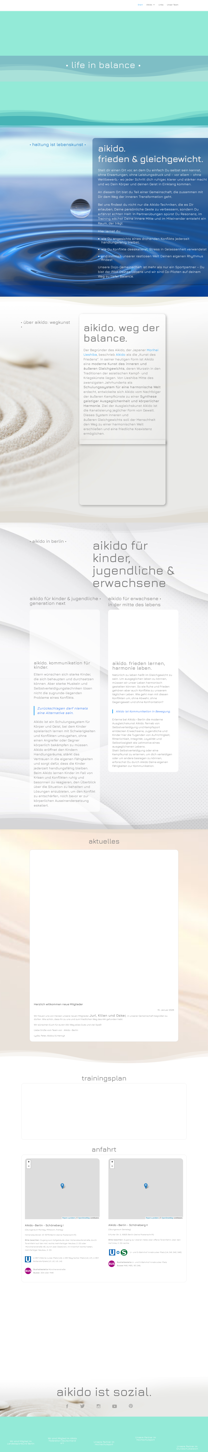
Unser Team (172, 6)
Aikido (149, 6)
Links (161, 6)
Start (140, 6)
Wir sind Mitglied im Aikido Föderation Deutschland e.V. (62, 1295)
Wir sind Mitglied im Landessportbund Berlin (20, 1297)
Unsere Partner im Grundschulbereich (187, 1302)
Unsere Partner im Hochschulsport (104, 1297)
